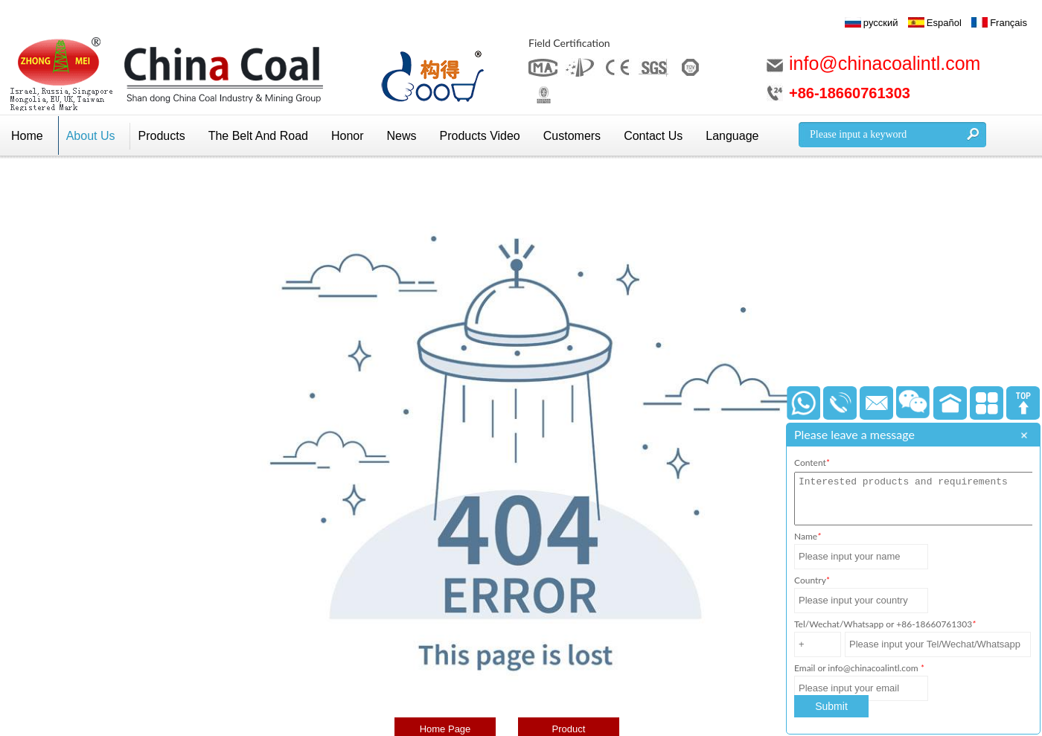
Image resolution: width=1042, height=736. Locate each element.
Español (944, 22)
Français (1008, 22)
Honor (347, 135)
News (402, 135)
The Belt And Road (258, 135)
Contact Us (653, 135)
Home (27, 135)
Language (732, 135)
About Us (90, 135)
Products (161, 135)
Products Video (480, 135)
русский (880, 22)
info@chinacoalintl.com (884, 63)
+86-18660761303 (849, 93)
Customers (572, 135)
